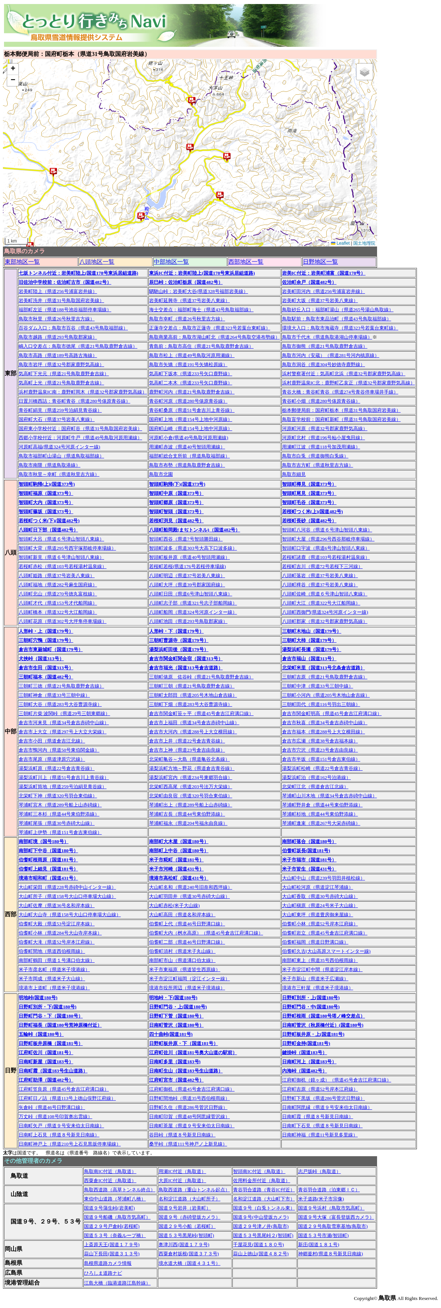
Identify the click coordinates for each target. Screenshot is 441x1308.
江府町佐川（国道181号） (46, 1052)
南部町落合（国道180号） (309, 841)
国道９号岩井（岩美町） (185, 1208)
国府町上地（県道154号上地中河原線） (190, 419)
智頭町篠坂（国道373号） (46, 511)
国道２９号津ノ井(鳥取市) (261, 1226)
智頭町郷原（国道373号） (176, 502)
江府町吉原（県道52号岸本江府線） (320, 1089)
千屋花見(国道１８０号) (258, 1244)
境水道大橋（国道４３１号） (189, 1263)
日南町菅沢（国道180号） (176, 1025)
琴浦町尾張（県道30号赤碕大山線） (57, 823)
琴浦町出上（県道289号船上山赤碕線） (190, 805)
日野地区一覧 (320, 262)
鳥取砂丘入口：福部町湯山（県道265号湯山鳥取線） (338, 309)
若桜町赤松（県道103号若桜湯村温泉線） (63, 566)
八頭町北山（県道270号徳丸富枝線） (58, 594)
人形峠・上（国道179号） (46, 631)
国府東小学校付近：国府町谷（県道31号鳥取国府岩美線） (80, 428)
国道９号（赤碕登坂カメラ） (189, 1217)
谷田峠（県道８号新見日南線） (182, 1135)
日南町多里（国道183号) (175, 1061)
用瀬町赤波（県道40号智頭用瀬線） (187, 447)
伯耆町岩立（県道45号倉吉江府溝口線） (325, 933)
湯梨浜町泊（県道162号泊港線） (316, 777)
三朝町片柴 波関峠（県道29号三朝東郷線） (64, 713)
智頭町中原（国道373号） (176, 493)
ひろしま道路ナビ (103, 1273)
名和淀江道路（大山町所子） (189, 1199)
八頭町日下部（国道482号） (48, 530)
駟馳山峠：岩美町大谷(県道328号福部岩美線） (198, 291)
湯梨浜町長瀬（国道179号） (312, 649)
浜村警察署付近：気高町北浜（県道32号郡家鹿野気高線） (344, 373)
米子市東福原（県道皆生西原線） (184, 969)
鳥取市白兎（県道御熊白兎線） (315, 456)
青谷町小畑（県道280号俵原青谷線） (321, 401)
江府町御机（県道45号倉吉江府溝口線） (192, 1089)
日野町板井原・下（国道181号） (183, 1043)
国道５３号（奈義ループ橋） (115, 1235)
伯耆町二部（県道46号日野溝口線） (187, 942)
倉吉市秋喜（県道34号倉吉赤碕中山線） (325, 722)
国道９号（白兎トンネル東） (264, 1208)
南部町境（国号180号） (44, 841)
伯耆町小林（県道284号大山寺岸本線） (60, 933)
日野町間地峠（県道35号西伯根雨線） (189, 1098)
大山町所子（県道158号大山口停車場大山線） (67, 896)
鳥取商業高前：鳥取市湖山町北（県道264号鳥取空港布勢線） (214, 337)
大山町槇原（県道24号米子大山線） (320, 905)
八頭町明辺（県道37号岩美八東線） (187, 575)
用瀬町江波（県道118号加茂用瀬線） (321, 447)
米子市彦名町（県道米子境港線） (54, 969)
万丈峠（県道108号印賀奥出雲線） (55, 1116)
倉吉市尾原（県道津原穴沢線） (52, 759)
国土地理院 (364, 243)
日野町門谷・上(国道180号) (178, 1007)
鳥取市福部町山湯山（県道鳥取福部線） (61, 456)
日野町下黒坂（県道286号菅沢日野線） (323, 1098)
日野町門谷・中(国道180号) (311, 1007)
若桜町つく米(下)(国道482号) (49, 520)
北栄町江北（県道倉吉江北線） (315, 786)
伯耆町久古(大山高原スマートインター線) (326, 951)
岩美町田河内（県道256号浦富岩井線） (323, 291)
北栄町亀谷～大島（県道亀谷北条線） (189, 759)
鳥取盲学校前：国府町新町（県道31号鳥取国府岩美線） (341, 419)
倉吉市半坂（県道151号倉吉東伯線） (321, 759)
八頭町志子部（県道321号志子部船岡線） (193, 603)
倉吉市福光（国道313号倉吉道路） (186, 667)
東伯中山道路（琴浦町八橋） (115, 1199)
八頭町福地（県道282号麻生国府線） (58, 584)
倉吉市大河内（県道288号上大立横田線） (193, 731)
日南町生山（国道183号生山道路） (186, 1071)
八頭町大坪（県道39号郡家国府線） (187, 584)
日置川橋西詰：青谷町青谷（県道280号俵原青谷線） (74, 401)
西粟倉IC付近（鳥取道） (110, 1180)
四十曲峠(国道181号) (171, 1034)
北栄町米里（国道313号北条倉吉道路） (323, 667)
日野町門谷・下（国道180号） (51, 1016)
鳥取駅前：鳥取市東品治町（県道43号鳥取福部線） (336, 319)
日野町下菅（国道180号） (176, 1016)
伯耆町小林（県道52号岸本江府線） (320, 924)
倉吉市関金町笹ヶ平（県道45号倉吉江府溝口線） (201, 713)
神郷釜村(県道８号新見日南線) (330, 1253)
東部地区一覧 (22, 262)
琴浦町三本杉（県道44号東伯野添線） (59, 814)
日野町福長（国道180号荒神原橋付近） (60, 1025)
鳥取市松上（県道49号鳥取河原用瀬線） (192, 355)
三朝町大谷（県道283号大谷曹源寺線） (60, 704)
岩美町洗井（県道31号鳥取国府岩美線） (61, 300)
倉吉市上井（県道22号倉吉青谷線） (187, 741)
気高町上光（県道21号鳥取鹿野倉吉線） (61, 383)
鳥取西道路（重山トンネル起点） (194, 1189)
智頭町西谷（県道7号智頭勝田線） (186, 539)
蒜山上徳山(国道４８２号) (261, 1253)
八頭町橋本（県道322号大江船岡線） (58, 612)
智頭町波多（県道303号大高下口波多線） (193, 548)
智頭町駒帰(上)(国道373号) (47, 484)
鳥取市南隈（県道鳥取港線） (49, 465)
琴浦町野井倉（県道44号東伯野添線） (322, 805)
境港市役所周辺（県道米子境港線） (187, 988)
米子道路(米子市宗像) (321, 1199)
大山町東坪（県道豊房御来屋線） (317, 914)
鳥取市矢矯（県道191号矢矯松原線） (188, 364)
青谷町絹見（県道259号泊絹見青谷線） (60, 410)
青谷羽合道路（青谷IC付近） (264, 1189)
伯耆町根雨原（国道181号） (48, 859)
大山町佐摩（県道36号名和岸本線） (57, 905)
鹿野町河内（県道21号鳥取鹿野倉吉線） (192, 392)
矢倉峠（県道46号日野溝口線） (52, 1107)
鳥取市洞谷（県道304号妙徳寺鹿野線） (323, 364)
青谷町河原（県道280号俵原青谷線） (188, 401)
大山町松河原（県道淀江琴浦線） (317, 887)
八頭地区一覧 (96, 262)
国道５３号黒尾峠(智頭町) (186, 1235)
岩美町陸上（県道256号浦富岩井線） (58, 291)
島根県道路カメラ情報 (108, 1263)
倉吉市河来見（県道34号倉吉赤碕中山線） (64, 722)
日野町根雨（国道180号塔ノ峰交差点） (323, 1016)
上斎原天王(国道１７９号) (112, 1244)
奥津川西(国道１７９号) (184, 1244)
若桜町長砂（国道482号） (309, 520)
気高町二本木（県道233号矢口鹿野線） (190, 383)
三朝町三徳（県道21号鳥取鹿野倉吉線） (61, 686)
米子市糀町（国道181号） (176, 859)
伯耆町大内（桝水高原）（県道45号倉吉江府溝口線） (206, 933)
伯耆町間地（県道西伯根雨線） (52, 951)
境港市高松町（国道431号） (179, 878)
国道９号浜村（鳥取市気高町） (331, 1208)
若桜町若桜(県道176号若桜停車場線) (187, 566)
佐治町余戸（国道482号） (309, 282)
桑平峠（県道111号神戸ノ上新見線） (188, 1144)
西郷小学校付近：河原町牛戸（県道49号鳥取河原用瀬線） (80, 437)
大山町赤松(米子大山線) (174, 905)
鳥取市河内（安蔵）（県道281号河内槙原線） (331, 355)
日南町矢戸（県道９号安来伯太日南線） (61, 1125)
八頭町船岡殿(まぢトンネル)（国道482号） (194, 530)
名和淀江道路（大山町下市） (264, 1199)
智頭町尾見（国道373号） (309, 493)
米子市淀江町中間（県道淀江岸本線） (322, 969)
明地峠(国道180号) (38, 997)
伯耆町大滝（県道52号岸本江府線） (57, 942)
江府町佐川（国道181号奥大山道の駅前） (193, 1052)
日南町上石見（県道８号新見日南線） (59, 1135)
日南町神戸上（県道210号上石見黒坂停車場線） (70, 1144)
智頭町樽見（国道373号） (309, 484)
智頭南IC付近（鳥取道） (259, 1171)
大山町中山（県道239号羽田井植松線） (323, 878)
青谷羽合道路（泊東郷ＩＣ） (329, 1189)
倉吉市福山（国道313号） (309, 658)
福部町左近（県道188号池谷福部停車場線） (65, 309)
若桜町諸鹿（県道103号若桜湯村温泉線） (326, 557)
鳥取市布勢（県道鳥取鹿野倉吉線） (187, 465)
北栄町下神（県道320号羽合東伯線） (58, 795)
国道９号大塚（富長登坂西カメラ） (336, 1217)
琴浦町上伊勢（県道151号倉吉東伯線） (60, 832)
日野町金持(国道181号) (306, 1043)
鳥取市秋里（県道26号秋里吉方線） (57, 319)
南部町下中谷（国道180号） (48, 850)
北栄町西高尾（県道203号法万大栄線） (190, 786)
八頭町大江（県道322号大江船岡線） (321, 603)
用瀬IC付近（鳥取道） (182, 1171)
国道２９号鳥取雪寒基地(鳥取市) (333, 1226)
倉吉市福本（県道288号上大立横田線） (323, 731)
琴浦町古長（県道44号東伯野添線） (187, 814)
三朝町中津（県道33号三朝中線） (317, 686)
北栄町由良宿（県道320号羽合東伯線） (190, 795)
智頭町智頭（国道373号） (176, 511)
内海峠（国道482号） (304, 1071)
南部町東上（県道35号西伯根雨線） (320, 960)
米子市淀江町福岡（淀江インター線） (189, 978)
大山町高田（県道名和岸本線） (182, 914)
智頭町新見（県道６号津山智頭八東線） (61, 557)
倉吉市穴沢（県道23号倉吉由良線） (320, 750)
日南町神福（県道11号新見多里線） (320, 1135)
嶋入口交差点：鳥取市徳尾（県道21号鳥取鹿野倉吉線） (78, 346)
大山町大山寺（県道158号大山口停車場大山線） (70, 914)
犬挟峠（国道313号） (41, 658)
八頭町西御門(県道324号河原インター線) (325, 612)
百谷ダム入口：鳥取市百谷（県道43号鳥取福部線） (73, 328)
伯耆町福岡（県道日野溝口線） (315, 942)
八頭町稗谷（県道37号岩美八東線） (320, 584)
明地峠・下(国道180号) (173, 997)
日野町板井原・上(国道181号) (313, 1034)
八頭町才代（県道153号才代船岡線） (58, 603)
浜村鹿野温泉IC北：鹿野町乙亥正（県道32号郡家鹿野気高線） (348, 383)
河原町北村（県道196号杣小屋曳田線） (323, 437)
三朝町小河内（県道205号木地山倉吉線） (326, 695)
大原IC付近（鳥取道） (182, 1180)
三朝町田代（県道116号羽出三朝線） (321, 704)
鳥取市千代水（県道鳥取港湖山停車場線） (327, 337)
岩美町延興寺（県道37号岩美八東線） (189, 300)
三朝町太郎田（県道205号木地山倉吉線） (193, 695)
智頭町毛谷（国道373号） (309, 502)
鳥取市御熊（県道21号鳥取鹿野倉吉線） (325, 346)
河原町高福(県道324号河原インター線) (59, 447)
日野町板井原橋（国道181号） (51, 1043)
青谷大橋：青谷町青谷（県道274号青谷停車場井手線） (340, 392)
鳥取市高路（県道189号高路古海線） (58, 355)
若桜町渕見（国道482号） (176, 520)
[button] (192, 101)
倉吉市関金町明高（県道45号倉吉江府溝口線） (332, 713)
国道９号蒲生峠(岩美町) (109, 1208)
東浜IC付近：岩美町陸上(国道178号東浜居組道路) (202, 273)
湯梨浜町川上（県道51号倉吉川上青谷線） (64, 777)
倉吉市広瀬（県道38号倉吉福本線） (320, 741)
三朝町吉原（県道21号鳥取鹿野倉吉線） (325, 677)
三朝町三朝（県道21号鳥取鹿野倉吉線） (192, 686)
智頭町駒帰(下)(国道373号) (177, 484)
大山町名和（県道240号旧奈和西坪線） (190, 887)
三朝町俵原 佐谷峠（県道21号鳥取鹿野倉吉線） (201, 677)
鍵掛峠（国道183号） (304, 1052)
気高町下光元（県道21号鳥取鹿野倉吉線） (64, 373)
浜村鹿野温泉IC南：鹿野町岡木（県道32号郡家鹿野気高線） (83, 392)
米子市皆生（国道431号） (309, 869)
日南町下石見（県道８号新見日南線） (322, 1125)
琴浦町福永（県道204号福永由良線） (188, 823)
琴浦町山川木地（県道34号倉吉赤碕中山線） (329, 795)
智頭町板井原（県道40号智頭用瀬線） (189, 557)
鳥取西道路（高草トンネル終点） (119, 1189)
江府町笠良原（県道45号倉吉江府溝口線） (64, 1089)
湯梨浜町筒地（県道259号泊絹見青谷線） (63, 786)
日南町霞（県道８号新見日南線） (317, 1116)
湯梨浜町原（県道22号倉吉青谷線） (57, 768)
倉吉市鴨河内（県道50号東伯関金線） (59, 750)
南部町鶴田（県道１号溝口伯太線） (57, 960)
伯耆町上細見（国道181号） (48, 869)
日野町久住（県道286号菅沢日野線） (188, 1107)
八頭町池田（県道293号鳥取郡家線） (188, 621)
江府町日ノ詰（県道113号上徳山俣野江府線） (67, 1098)
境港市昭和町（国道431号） (48, 878)
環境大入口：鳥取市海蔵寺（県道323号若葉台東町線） (340, 328)
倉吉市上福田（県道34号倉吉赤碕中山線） (194, 722)
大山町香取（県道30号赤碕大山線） (320, 896)
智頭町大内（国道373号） (46, 502)
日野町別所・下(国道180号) (47, 1007)
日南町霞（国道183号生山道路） (53, 1071)
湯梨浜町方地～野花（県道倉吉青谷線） (192, 768)
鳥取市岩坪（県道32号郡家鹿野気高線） (61, 364)
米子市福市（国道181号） (309, 859)
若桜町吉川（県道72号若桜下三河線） (322, 566)
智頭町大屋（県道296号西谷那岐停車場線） (328, 539)
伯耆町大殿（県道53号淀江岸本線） (57, 924)
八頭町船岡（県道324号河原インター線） (193, 612)
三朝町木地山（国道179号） (312, 631)
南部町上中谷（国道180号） (179, 850)
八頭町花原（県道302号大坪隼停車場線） (63, 621)
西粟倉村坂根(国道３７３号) (189, 1253)
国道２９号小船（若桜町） (187, 1226)
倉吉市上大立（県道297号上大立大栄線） (63, 731)
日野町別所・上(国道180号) (311, 997)
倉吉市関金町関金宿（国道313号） (186, 658)
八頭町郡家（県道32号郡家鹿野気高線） (325, 621)
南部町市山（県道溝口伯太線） (182, 960)
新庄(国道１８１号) (318, 1244)
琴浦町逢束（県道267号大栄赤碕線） (321, 823)
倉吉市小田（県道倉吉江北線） (52, 741)
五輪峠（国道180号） (41, 1034)
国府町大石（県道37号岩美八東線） (57, 419)
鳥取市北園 (161, 474)
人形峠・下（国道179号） (176, 631)
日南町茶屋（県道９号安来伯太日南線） (192, 1125)
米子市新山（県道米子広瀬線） (315, 978)
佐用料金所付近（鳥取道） (261, 1180)
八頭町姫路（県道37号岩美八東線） (57, 575)
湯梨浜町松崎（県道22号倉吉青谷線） (322, 768)
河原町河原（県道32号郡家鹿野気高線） (325, 428)
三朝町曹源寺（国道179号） (179, 640)
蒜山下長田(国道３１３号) (112, 1253)
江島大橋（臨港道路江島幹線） (117, 1283)
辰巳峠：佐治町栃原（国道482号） (186, 282)
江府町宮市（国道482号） (176, 1080)
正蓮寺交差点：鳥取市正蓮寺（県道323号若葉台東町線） (209, 328)
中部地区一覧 (171, 262)
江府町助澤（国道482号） (46, 1080)
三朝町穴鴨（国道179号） (46, 640)
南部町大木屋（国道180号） (179, 841)
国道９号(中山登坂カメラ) (261, 1217)
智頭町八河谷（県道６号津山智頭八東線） (327, 530)
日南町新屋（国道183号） (46, 1061)
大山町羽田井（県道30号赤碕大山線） (189, 896)
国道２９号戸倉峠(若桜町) (112, 1226)
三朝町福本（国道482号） (46, 677)
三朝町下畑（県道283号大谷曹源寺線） (190, 704)
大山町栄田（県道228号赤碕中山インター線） (67, 887)
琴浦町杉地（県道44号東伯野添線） (320, 814)
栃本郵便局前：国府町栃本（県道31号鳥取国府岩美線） (341, 410)
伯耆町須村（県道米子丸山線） (182, 951)
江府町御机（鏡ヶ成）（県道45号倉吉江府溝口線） (336, 1080)
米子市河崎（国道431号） (176, 869)
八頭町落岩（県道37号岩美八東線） (320, 575)
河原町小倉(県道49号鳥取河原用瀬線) (188, 437)
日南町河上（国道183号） (309, 1061)
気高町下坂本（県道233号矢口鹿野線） (190, 373)
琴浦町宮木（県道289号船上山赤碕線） (60, 805)
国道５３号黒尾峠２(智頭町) (263, 1235)
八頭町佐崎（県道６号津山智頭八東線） (325, 594)
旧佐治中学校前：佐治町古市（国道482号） (65, 282)
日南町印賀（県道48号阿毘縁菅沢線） (189, 1116)
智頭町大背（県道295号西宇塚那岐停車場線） (67, 548)
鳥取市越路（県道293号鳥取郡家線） (58, 337)
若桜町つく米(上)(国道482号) (312, 511)
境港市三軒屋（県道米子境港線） (317, 988)
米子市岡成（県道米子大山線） (52, 978)
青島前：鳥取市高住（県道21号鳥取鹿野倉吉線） (201, 346)
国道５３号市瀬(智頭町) (323, 1235)
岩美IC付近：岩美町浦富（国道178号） (324, 273)
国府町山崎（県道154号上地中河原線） (190, 428)
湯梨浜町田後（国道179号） (179, 649)
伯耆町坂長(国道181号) (306, 850)
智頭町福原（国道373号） (46, 493)
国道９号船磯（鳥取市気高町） (117, 1217)
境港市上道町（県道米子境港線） (54, 988)
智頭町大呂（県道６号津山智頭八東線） (61, 539)
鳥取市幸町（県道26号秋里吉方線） (187, 319)
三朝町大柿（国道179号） (309, 640)
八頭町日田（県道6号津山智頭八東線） (190, 594)
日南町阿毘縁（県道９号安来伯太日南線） (327, 1107)
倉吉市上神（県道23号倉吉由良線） (187, 750)
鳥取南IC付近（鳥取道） (110, 1171)
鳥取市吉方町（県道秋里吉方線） (317, 465)
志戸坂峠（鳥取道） (319, 1171)
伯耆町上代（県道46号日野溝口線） (187, 924)
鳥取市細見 (294, 474)
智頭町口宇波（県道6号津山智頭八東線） (326, 548)
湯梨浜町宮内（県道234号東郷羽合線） (190, 777)
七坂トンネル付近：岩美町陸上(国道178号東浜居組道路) (78, 273)
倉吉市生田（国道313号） (46, 667)
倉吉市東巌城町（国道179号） (51, 649)
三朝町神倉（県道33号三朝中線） (54, 695)
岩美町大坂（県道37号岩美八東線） (320, 300)
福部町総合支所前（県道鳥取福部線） (189, 456)
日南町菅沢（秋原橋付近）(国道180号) (323, 1025)
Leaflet (340, 243)
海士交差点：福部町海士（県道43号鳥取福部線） (201, 309)
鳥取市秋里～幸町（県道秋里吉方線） (59, 474)
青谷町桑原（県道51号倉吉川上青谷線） (192, 410)
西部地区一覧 (245, 262)
